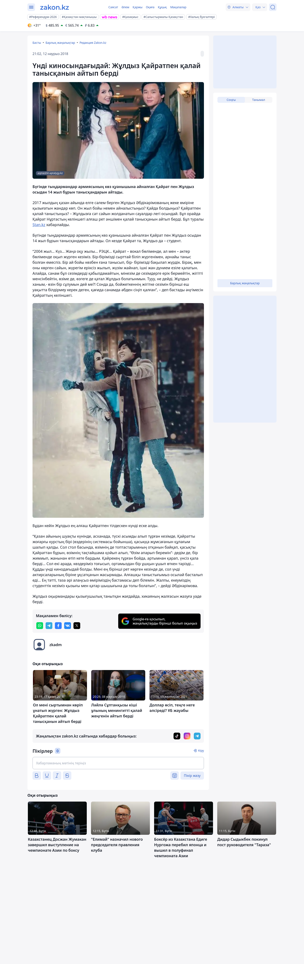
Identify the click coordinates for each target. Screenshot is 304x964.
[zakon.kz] (54, 7)
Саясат (113, 7)
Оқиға (150, 7)
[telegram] (49, 625)
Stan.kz (39, 224)
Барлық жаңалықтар (60, 43)
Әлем (125, 7)
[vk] (67, 625)
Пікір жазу (192, 775)
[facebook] (58, 625)
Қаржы (137, 7)
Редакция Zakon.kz (93, 43)
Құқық (162, 7)
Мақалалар (178, 7)
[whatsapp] (39, 625)
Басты (37, 43)
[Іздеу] (273, 7)
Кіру (201, 750)
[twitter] (77, 625)
